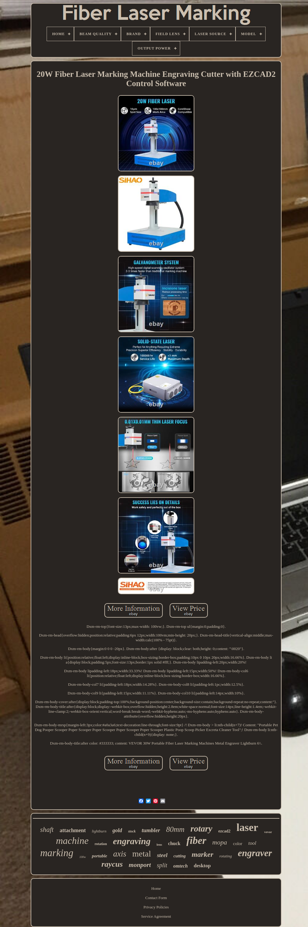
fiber (196, 840)
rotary (201, 828)
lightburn (99, 831)
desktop (202, 865)
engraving (131, 841)
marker (202, 854)
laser (247, 827)
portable (99, 855)
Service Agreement (156, 916)
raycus (112, 864)
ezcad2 (224, 831)
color (237, 843)
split (162, 865)
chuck (174, 843)
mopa (219, 842)
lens (159, 844)
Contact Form (156, 897)
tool (252, 843)
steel (162, 855)
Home (156, 888)
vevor (268, 832)
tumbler (151, 830)
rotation (100, 844)
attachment (73, 830)
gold (117, 830)
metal (141, 853)
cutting (180, 856)
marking (56, 852)
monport (140, 864)
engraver (255, 853)
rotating (225, 856)
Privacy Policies (156, 907)
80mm (175, 829)
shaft (47, 829)
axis (119, 853)
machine (72, 840)
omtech (180, 865)
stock (132, 831)
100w (82, 857)
